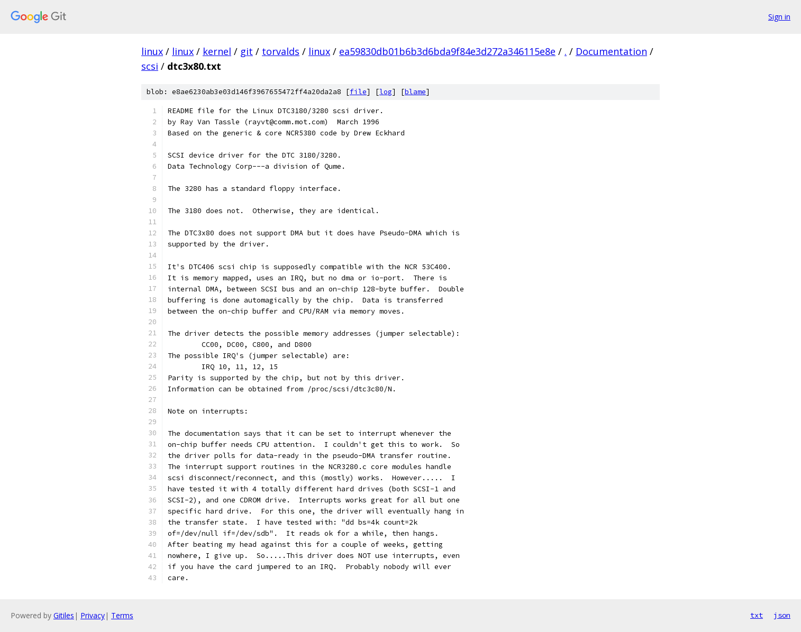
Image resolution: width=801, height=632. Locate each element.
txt (756, 615)
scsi (149, 66)
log (385, 91)
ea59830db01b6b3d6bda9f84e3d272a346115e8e (447, 51)
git (246, 51)
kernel (217, 51)
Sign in (779, 17)
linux (152, 51)
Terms (122, 615)
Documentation (611, 51)
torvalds (280, 51)
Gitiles (63, 615)
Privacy (92, 615)
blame (415, 91)
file (358, 91)
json (781, 615)
